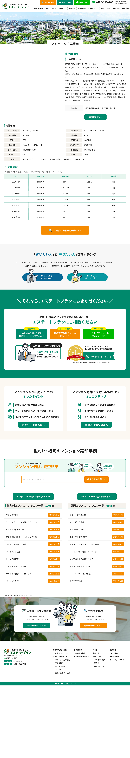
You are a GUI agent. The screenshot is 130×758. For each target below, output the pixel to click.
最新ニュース (105, 8)
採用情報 (125, 8)
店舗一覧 (72, 8)
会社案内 (116, 8)
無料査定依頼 (114, 656)
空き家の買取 (60, 666)
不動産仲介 (59, 669)
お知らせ (96, 663)
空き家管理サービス (62, 673)
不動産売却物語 (79, 653)
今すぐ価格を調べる (96, 479)
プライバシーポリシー (118, 660)
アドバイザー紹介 (99, 660)
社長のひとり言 (98, 666)
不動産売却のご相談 (41, 8)
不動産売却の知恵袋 (81, 656)
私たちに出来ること (58, 8)
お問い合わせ (114, 653)
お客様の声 (82, 8)
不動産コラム (93, 8)
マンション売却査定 (62, 660)
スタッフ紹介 (97, 656)
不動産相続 (59, 663)
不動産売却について (62, 653)
